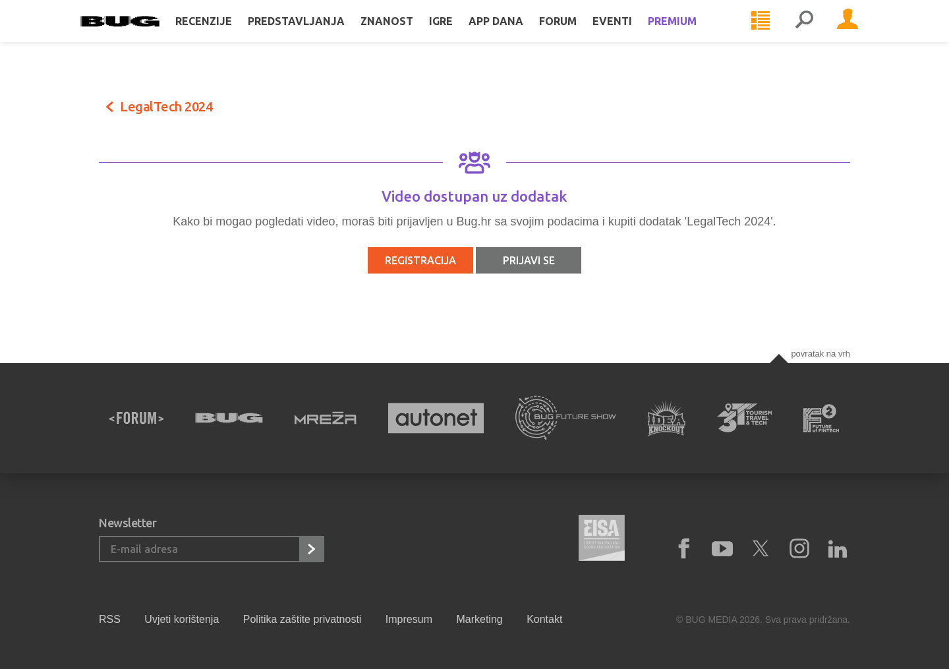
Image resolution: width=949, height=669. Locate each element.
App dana (514, 34)
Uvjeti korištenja (181, 619)
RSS (110, 619)
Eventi (630, 34)
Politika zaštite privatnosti (302, 619)
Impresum (409, 619)
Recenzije (222, 34)
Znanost (405, 34)
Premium (690, 34)
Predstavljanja (314, 34)
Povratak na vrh (820, 354)
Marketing (479, 619)
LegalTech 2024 (166, 106)
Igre (459, 34)
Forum (576, 34)
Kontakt (544, 619)
